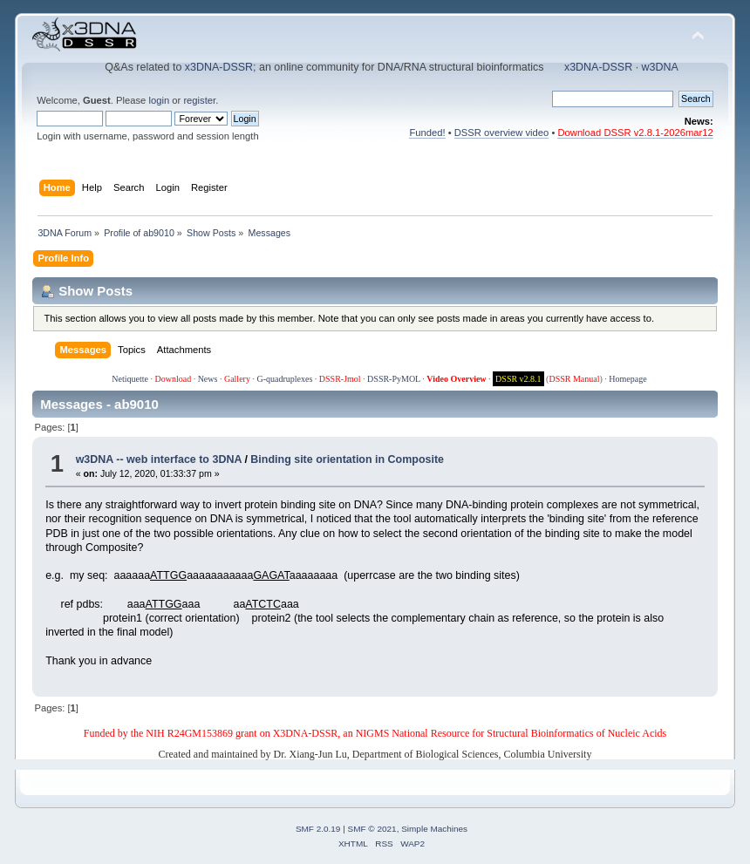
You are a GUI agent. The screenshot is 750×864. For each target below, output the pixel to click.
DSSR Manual (574, 379)
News (208, 379)
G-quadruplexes (284, 379)
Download (172, 379)
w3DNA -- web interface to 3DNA (159, 459)
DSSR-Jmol (340, 379)
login (158, 100)
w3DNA (660, 67)
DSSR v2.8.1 (518, 379)
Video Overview (456, 379)
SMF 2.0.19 (318, 828)
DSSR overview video (501, 132)
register (199, 100)
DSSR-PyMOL (393, 379)
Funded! (427, 132)
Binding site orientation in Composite (347, 459)
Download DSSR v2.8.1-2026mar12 (634, 132)
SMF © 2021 (372, 828)
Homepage (627, 379)
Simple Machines (434, 828)
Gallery (237, 379)
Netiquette (130, 379)
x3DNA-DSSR (219, 67)
